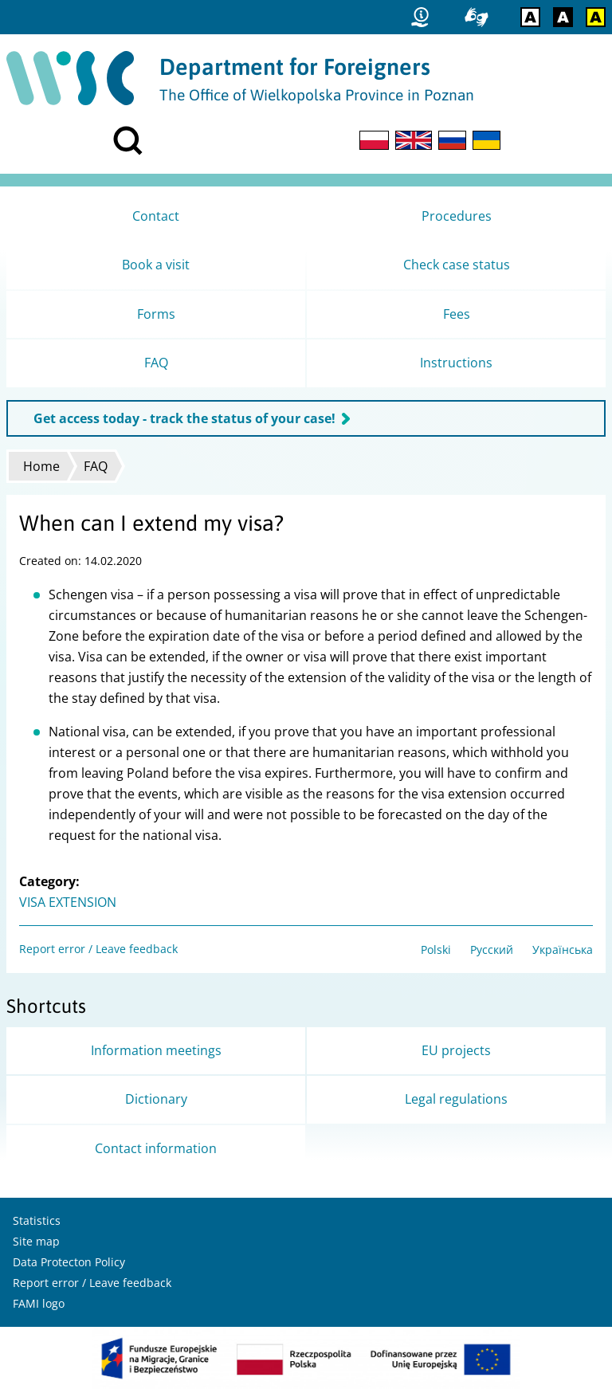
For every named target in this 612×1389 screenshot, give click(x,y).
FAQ (96, 466)
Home (41, 466)
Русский (491, 949)
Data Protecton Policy (69, 1261)
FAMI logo (39, 1303)
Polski (436, 949)
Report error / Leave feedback (98, 948)
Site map (36, 1241)
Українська (562, 949)
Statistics (37, 1220)
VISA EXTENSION (67, 902)
